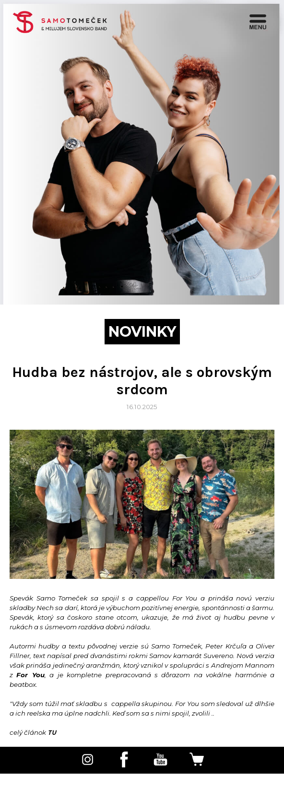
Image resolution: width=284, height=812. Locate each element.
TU (51, 732)
